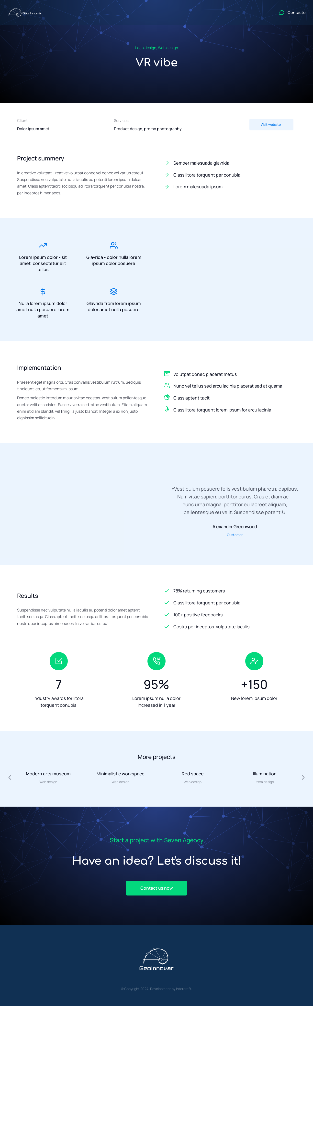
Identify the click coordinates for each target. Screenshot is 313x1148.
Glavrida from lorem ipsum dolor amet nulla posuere (114, 307)
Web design (168, 47)
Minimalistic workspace (121, 774)
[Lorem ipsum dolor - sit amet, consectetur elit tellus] (43, 245)
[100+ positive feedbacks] (230, 615)
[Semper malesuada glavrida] (230, 163)
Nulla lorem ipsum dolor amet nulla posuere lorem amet (42, 310)
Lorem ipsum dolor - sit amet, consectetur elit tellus (43, 263)
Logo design (145, 47)
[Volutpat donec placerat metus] (167, 374)
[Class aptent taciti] (167, 398)
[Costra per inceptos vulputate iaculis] (230, 627)
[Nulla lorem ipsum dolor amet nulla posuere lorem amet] (43, 292)
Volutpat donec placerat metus (205, 375)
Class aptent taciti (192, 399)
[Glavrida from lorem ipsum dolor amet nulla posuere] (114, 292)
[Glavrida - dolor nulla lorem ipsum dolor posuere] (114, 245)
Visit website (271, 124)
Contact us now (156, 889)
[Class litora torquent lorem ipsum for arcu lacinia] (167, 410)
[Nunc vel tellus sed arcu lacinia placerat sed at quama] (167, 386)
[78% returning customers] (230, 591)
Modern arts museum (48, 774)
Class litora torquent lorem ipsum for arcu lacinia (222, 411)
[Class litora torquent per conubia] (230, 175)
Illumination (265, 774)
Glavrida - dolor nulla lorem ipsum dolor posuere (113, 260)
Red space (193, 774)
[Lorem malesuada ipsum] (230, 186)
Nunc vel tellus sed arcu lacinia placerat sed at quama (227, 387)
